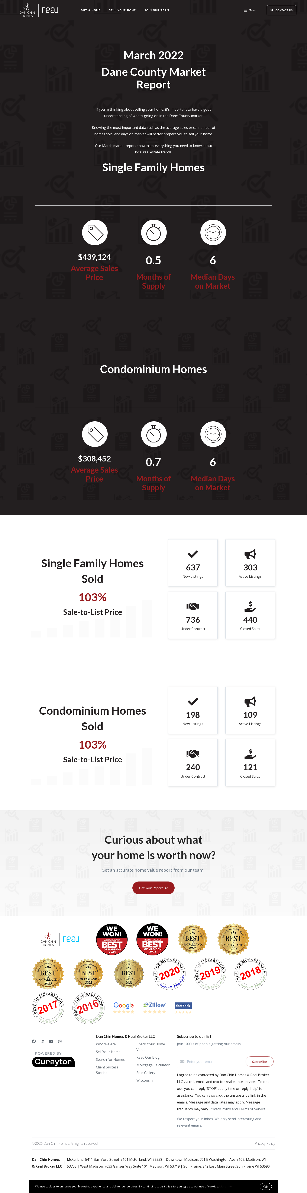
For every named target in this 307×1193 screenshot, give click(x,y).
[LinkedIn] (42, 1041)
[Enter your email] (215, 1062)
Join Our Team (156, 10)
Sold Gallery (145, 1072)
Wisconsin (144, 1080)
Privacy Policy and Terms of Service (237, 1109)
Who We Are (106, 1044)
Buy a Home (90, 10)
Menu (250, 10)
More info (225, 1186)
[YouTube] (51, 1041)
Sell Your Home (122, 10)
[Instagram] (60, 1041)
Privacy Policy (265, 1143)
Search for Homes (110, 1059)
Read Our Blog (148, 1057)
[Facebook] (34, 1041)
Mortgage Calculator (153, 1065)
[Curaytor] (53, 1066)
